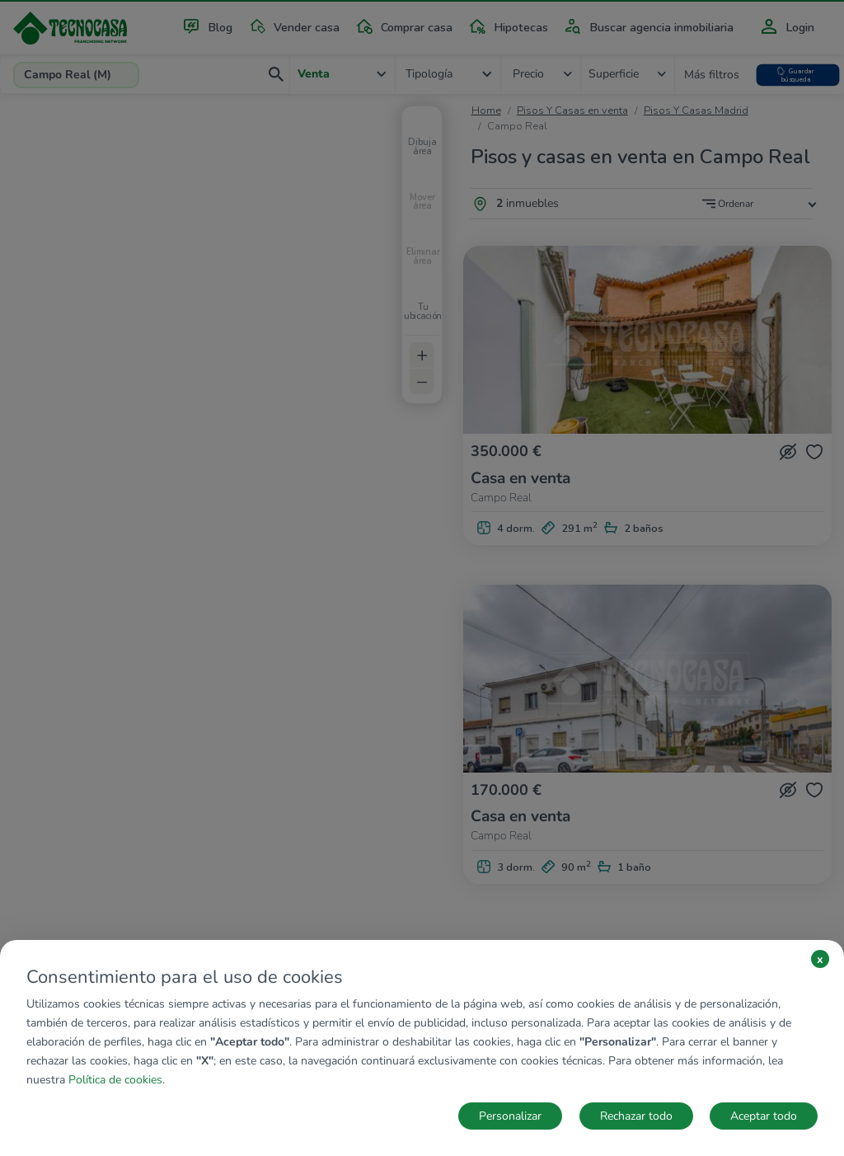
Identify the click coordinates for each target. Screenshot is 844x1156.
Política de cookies (115, 1080)
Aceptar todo (763, 1116)
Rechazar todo (636, 1116)
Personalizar (510, 1116)
